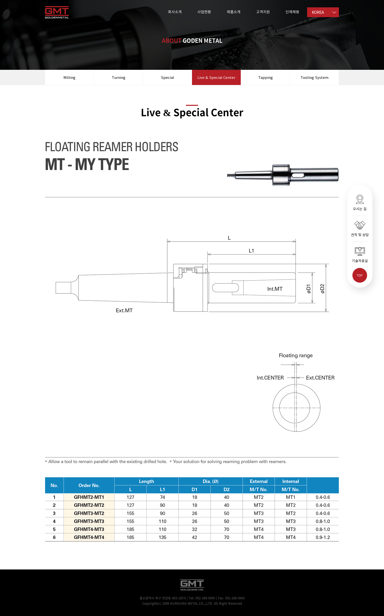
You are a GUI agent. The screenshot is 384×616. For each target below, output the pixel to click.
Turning (118, 77)
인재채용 (292, 11)
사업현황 (204, 11)
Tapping (265, 77)
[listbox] (323, 12)
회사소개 (175, 11)
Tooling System (314, 77)
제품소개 (233, 11)
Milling (69, 77)
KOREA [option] (318, 12)
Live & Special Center (216, 77)
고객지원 (263, 11)
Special (167, 77)
